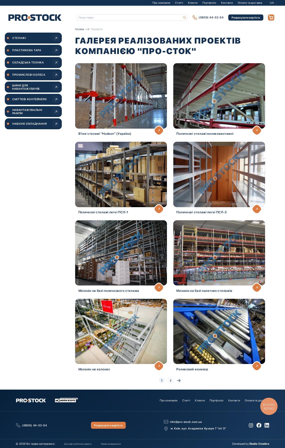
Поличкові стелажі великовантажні (204, 133)
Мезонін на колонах (94, 369)
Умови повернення (111, 444)
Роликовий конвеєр (192, 369)
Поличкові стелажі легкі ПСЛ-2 (201, 212)
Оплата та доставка (250, 2)
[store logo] (35, 17)
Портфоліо (209, 2)
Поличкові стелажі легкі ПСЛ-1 (103, 212)
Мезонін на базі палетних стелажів (204, 290)
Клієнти (193, 2)
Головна (79, 29)
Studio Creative (259, 443)
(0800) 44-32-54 (211, 17)
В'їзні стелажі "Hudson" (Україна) (104, 133)
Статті (179, 2)
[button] (273, 2)
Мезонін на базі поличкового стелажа (108, 290)
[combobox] (132, 17)
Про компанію (161, 2)
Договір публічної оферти (78, 444)
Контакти (227, 2)
